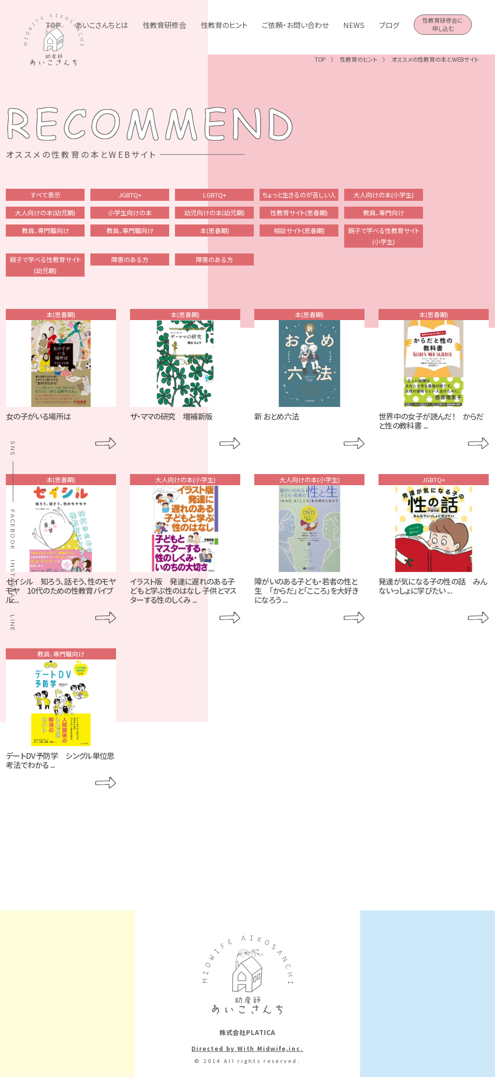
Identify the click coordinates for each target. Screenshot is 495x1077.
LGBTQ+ (214, 194)
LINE (12, 623)
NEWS (353, 25)
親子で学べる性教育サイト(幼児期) (45, 265)
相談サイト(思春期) (299, 230)
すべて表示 (45, 194)
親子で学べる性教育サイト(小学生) (384, 236)
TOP (52, 25)
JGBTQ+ (130, 194)
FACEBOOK (12, 529)
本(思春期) (214, 230)
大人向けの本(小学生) (383, 194)
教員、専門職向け (45, 230)
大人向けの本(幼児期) (45, 212)
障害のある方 (129, 259)
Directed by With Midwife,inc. (247, 1048)
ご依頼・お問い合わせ (295, 25)
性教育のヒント (224, 25)
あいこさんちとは (101, 25)
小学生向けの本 (130, 212)
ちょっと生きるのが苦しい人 (299, 194)
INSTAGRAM (12, 582)
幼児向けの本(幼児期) (214, 212)
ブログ (389, 25)
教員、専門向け (383, 212)
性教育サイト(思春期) (299, 212)
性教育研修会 (164, 25)
